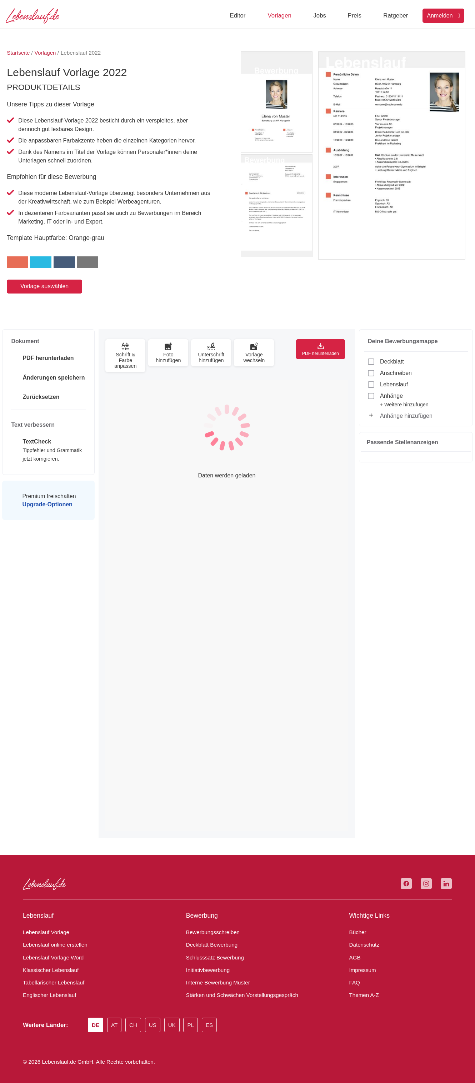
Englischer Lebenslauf (47, 989)
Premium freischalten (48, 500)
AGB (354, 952)
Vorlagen (279, 15)
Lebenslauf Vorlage (44, 927)
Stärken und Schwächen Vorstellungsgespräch (237, 989)
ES (214, 1020)
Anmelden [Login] (443, 15)
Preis (354, 15)
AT (117, 1020)
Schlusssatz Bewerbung (212, 952)
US (157, 1020)
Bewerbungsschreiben (210, 927)
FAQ (354, 977)
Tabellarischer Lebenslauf (50, 977)
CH (137, 1020)
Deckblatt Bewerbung (209, 939)
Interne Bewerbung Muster (215, 977)
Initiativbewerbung (206, 964)
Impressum (361, 964)
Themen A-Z (362, 989)
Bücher (357, 927)
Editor (238, 15)
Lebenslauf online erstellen (52, 939)
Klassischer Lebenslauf (47, 964)
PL (195, 1020)
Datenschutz (362, 939)
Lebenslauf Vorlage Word (51, 952)
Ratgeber (395, 15)
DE (97, 1020)
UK (176, 1020)
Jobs (319, 15)
